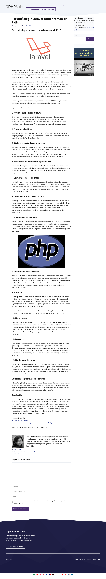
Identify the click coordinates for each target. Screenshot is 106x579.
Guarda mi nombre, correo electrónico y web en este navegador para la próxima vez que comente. (41, 502)
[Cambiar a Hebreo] (56, 574)
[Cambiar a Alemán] (53, 574)
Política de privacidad (93, 559)
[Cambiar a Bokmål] (68, 574)
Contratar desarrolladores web (45, 5)
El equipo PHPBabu (66, 5)
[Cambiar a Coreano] (65, 574)
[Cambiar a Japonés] (62, 574)
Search (76, 36)
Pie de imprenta (80, 559)
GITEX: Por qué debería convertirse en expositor (27, 454)
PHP (20, 449)
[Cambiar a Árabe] (34, 574)
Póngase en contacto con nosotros (41, 9)
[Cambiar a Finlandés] (46, 574)
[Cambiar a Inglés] (43, 574)
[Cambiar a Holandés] (40, 574)
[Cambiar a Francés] (49, 574)
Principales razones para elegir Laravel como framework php (32, 423)
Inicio (28, 5)
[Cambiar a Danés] (37, 574)
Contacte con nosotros (16, 546)
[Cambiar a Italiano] (59, 574)
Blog (78, 5)
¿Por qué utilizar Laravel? (20, 420)
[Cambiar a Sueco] (71, 574)
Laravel (16, 449)
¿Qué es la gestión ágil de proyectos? (24, 452)
